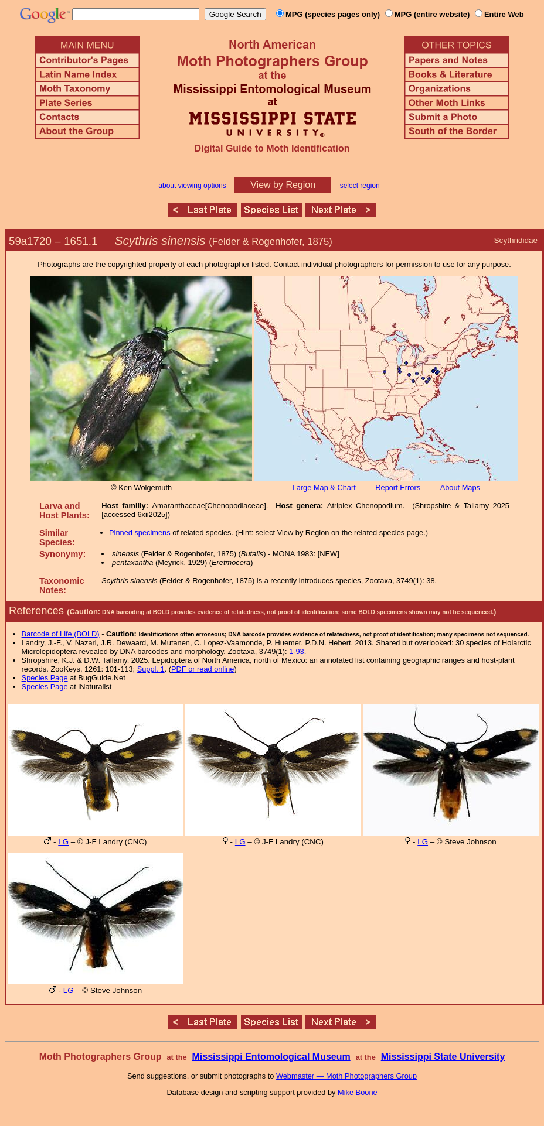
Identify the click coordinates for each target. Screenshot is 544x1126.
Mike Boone (358, 1092)
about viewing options (192, 186)
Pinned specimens (140, 532)
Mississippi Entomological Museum (271, 1057)
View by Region (282, 185)
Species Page (45, 677)
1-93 (296, 651)
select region (360, 186)
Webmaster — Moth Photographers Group (346, 1076)
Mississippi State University (443, 1057)
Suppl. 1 (151, 669)
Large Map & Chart (324, 487)
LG (63, 841)
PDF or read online (202, 669)
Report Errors (397, 487)
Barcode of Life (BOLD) (61, 633)
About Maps (460, 487)
